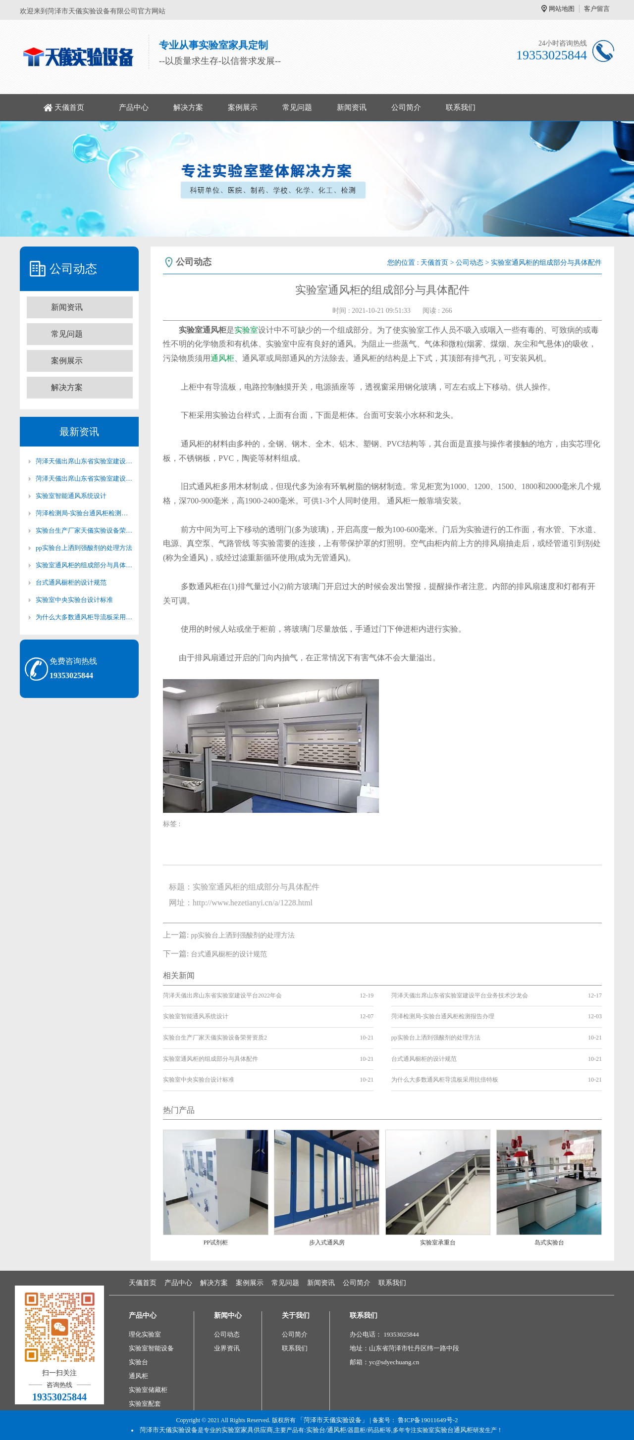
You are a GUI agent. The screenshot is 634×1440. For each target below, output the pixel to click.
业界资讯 (227, 1348)
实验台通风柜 (453, 1430)
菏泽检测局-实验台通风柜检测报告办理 (84, 513)
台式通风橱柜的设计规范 (71, 582)
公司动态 (469, 262)
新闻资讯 (352, 107)
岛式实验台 (549, 1242)
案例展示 (243, 107)
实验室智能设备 (151, 1348)
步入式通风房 (327, 1242)
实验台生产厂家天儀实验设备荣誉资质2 (84, 530)
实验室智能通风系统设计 (71, 495)
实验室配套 (145, 1403)
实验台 (138, 1362)
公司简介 (406, 107)
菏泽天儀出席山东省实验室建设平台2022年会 (84, 461)
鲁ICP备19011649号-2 (428, 1420)
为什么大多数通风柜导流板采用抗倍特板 (84, 617)
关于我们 (296, 1315)
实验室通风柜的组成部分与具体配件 (84, 565)
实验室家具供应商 (247, 1430)
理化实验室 (145, 1334)
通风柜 (222, 358)
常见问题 (297, 107)
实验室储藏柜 (148, 1389)
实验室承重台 (438, 1242)
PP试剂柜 (216, 1242)
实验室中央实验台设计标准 (74, 599)
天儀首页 (69, 107)
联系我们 (461, 107)
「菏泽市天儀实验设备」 (332, 1420)
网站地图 (562, 8)
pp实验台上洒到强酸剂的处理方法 (84, 547)
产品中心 (134, 107)
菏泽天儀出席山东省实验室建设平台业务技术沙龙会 (84, 478)
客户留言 (597, 8)
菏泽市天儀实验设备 (169, 1430)
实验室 (246, 330)
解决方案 (188, 107)
